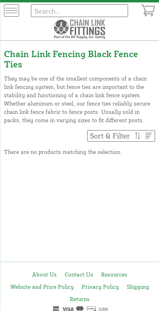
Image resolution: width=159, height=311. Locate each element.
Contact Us (79, 274)
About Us (44, 274)
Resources (114, 274)
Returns (80, 299)
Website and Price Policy (42, 286)
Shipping (138, 286)
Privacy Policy (100, 286)
